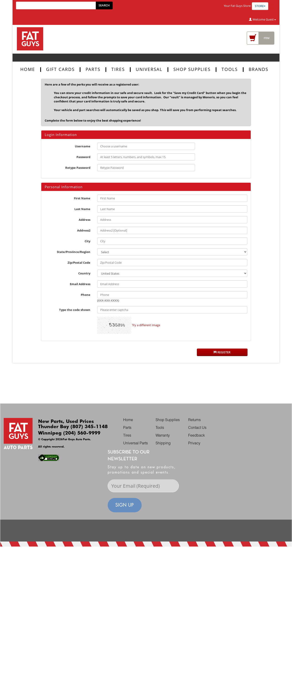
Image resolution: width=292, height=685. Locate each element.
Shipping (163, 443)
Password (83, 157)
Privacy (194, 443)
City (87, 241)
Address (84, 220)
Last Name (82, 209)
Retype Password (77, 168)
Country (84, 273)
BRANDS (258, 69)
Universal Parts (135, 443)
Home (27, 69)
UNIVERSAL (149, 69)
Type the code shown (74, 310)
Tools (160, 428)
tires (118, 69)
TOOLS (230, 69)
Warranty (163, 436)
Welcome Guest (262, 19)
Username (82, 146)
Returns (194, 420)
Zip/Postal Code (79, 262)
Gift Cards (60, 69)
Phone (85, 295)
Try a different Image (146, 325)
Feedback (196, 436)
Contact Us (197, 428)
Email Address (80, 284)
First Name (82, 198)
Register (222, 352)
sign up (124, 505)
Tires (127, 436)
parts (93, 69)
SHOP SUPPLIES (192, 69)
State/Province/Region (73, 252)
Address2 (83, 230)
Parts (127, 428)
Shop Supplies (168, 420)
